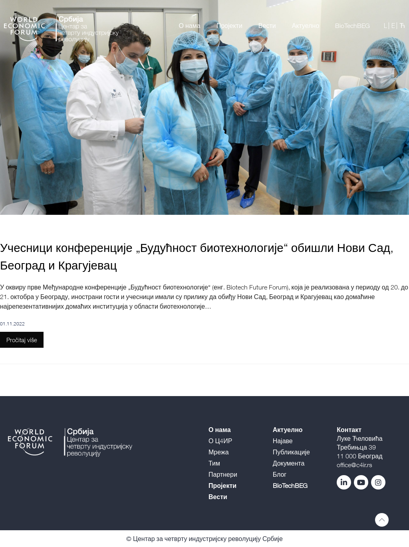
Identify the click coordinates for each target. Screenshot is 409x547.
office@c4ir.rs (354, 464)
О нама (190, 25)
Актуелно (306, 25)
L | (386, 25)
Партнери (222, 474)
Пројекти (229, 25)
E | (394, 25)
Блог (280, 474)
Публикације (291, 452)
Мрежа (218, 452)
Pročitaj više (21, 339)
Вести (267, 25)
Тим (214, 463)
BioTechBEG (352, 25)
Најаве (283, 440)
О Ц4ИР (220, 440)
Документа (289, 463)
